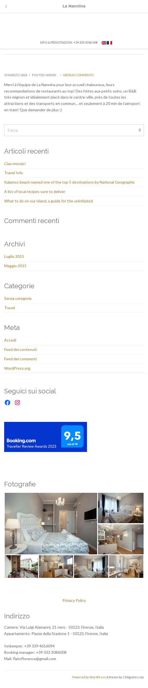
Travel (9, 307)
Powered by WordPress (89, 677)
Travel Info (13, 172)
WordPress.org (17, 368)
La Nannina (76, 26)
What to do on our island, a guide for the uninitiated (48, 201)
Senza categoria (17, 298)
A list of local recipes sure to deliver (34, 191)
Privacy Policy (74, 600)
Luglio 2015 (14, 256)
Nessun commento (78, 75)
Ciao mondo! (15, 163)
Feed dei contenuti (20, 349)
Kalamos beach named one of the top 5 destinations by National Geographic (69, 182)
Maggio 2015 (15, 265)
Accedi (10, 340)
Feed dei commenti (20, 358)
